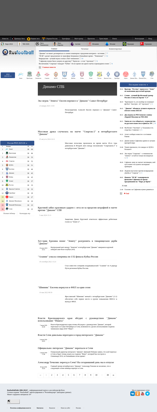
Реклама (78, 408)
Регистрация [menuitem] (139, 39)
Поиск (114, 39)
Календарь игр (25, 213)
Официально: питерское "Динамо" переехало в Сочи (65, 348)
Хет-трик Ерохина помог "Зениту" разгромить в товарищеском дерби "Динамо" (77, 242)
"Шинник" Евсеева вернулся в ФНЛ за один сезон (64, 287)
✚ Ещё (126, 193)
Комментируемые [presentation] (115, 49)
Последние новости (138, 84)
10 (96, 375)
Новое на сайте (65, 408)
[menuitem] (51, 39)
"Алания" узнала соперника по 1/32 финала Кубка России (68, 256)
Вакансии (52, 408)
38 (108, 375)
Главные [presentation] (54, 49)
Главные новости (49, 67)
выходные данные (64, 392)
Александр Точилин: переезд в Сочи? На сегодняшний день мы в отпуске (76, 362)
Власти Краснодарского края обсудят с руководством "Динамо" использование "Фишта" (77, 319)
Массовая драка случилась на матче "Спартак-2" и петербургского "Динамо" (77, 132)
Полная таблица (9, 213)
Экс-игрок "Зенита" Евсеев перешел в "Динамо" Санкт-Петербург (73, 101)
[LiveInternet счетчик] (13, 403)
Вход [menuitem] (150, 39)
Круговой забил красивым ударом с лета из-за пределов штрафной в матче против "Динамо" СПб (77, 208)
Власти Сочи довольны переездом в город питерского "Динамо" (71, 335)
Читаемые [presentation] (84, 49)
